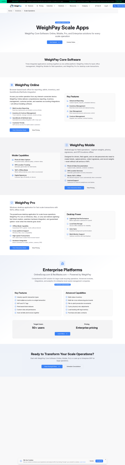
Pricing (40, 6)
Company (86, 6)
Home (10, 11)
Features (29, 6)
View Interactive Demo (19, 130)
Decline (92, 461)
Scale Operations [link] (29, 11)
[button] (62, 1)
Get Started (55, 42)
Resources (74, 6)
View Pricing (35, 130)
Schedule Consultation (74, 366)
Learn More (62, 333)
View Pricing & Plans (52, 366)
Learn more (83, 462)
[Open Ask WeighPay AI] (98, 5)
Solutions (62, 6)
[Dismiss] (105, 459)
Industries (51, 6)
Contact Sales (71, 42)
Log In (107, 6)
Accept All (99, 461)
